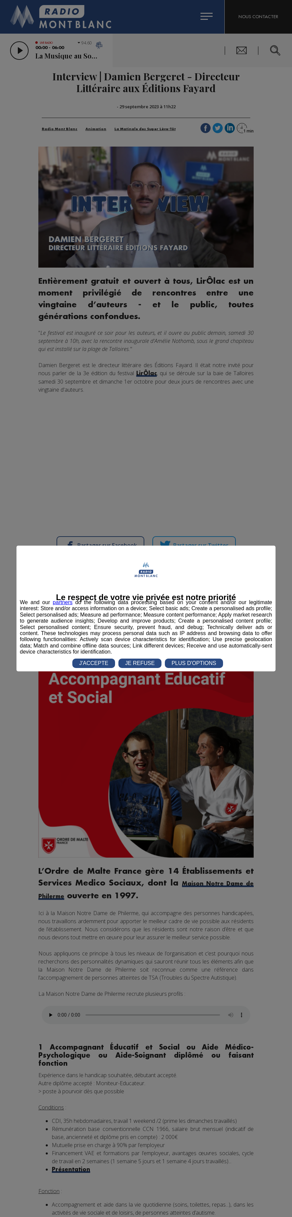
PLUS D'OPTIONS (194, 663)
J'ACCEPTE (93, 663)
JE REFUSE (140, 663)
